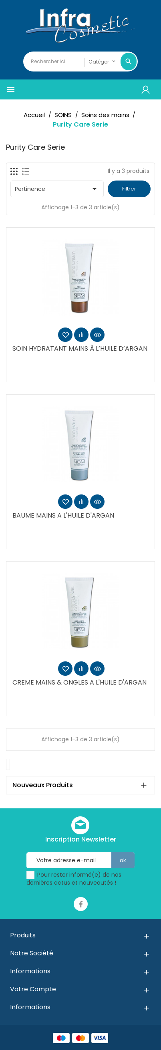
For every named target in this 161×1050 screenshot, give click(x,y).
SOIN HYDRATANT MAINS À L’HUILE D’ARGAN (79, 348)
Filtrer (129, 189)
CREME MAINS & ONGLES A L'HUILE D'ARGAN (79, 682)
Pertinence (57, 189)
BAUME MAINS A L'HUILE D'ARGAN (63, 515)
